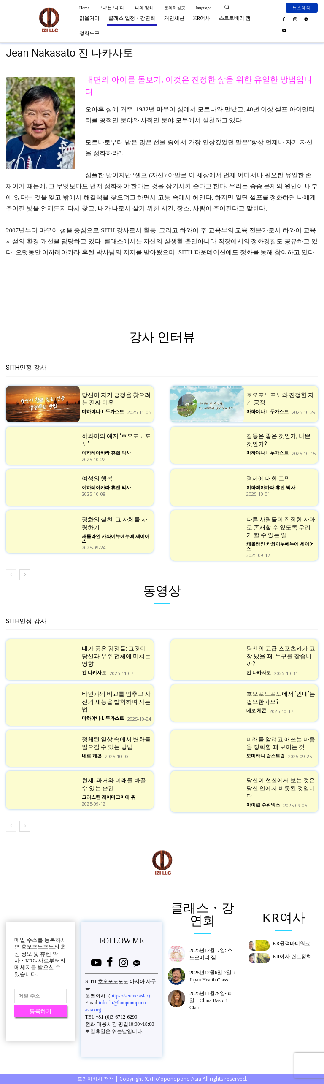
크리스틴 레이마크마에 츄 (108, 797)
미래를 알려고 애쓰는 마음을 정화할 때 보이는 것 (280, 743)
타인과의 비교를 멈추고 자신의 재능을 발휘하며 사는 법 (116, 702)
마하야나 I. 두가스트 (103, 411)
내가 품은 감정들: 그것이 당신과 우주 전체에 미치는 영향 (116, 656)
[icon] (96, 963)
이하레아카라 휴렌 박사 (106, 453)
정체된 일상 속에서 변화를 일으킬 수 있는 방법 (116, 743)
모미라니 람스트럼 (265, 756)
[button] (226, 7)
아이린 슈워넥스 (263, 805)
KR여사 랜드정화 (292, 957)
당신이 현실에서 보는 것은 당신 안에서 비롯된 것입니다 (280, 788)
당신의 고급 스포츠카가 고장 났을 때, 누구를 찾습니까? (280, 656)
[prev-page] (11, 574)
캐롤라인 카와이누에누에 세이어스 (115, 539)
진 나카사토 (94, 673)
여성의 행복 (97, 478)
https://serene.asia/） (132, 995)
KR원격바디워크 (291, 943)
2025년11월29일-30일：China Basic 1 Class (210, 1000)
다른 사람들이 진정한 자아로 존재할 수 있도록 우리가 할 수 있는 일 (280, 527)
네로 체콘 (256, 711)
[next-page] (24, 574)
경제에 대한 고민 (268, 478)
